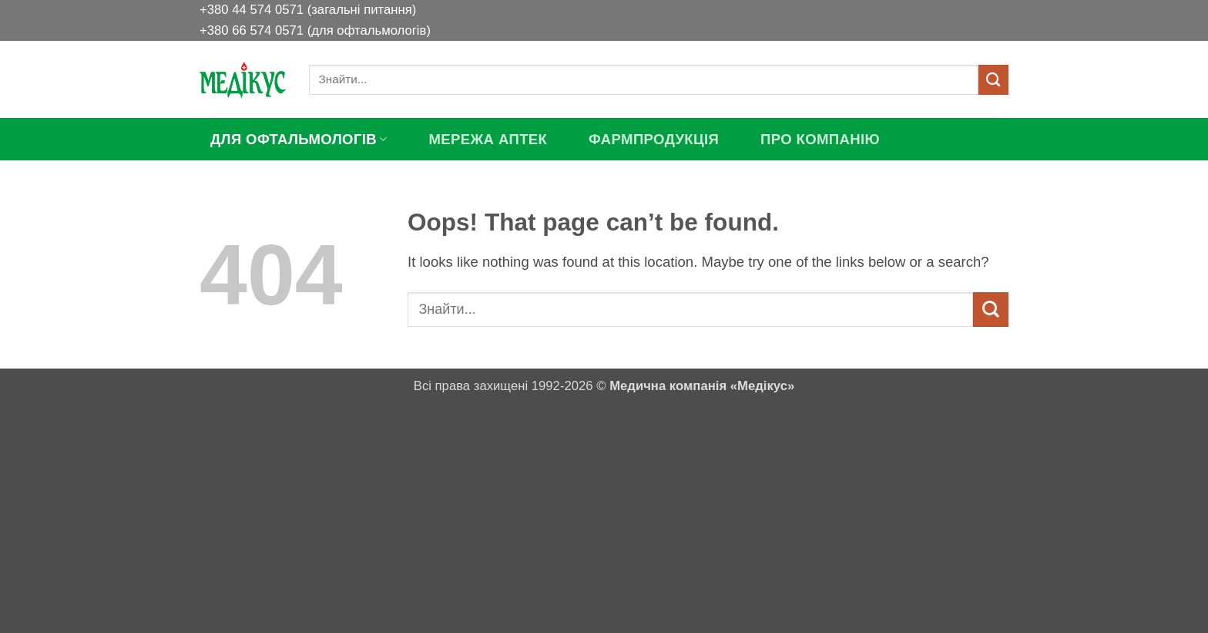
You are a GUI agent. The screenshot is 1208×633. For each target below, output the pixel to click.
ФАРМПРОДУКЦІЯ (654, 139)
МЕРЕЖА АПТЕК (487, 139)
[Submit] (993, 80)
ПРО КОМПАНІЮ (820, 139)
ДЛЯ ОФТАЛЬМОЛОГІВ (299, 139)
